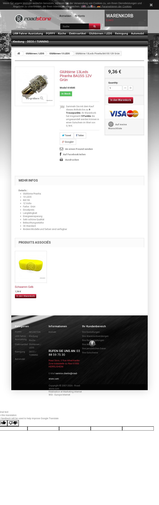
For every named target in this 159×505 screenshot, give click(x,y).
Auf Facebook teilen (74, 154)
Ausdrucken (72, 159)
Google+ (68, 141)
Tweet (66, 135)
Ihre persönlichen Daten (94, 348)
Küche (62, 33)
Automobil (137, 33)
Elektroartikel (77, 33)
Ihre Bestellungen (91, 332)
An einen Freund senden (79, 149)
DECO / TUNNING (38, 41)
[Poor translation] (13, 452)
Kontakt (52, 332)
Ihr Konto (80, 16)
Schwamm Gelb (95, 287)
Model (63, 87)
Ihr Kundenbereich (94, 326)
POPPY (50, 33)
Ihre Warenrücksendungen (95, 336)
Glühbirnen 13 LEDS (59, 53)
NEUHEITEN (34, 332)
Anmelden (65, 16)
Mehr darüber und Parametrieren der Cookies (106, 6)
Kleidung (18, 41)
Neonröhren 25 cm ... (62, 287)
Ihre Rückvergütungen (93, 340)
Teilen (80, 135)
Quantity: (113, 82)
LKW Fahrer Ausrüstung (28, 33)
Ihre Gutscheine (90, 352)
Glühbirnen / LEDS (100, 33)
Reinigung (121, 33)
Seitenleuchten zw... (26, 287)
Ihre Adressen (89, 344)
